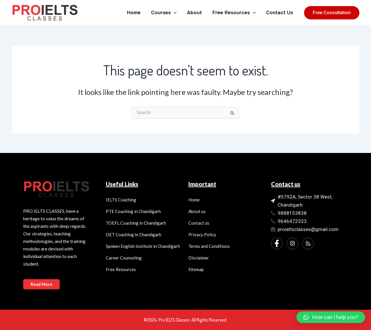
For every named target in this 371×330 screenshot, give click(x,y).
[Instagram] (292, 243)
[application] (176, 12)
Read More (41, 284)
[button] (331, 317)
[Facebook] (277, 243)
